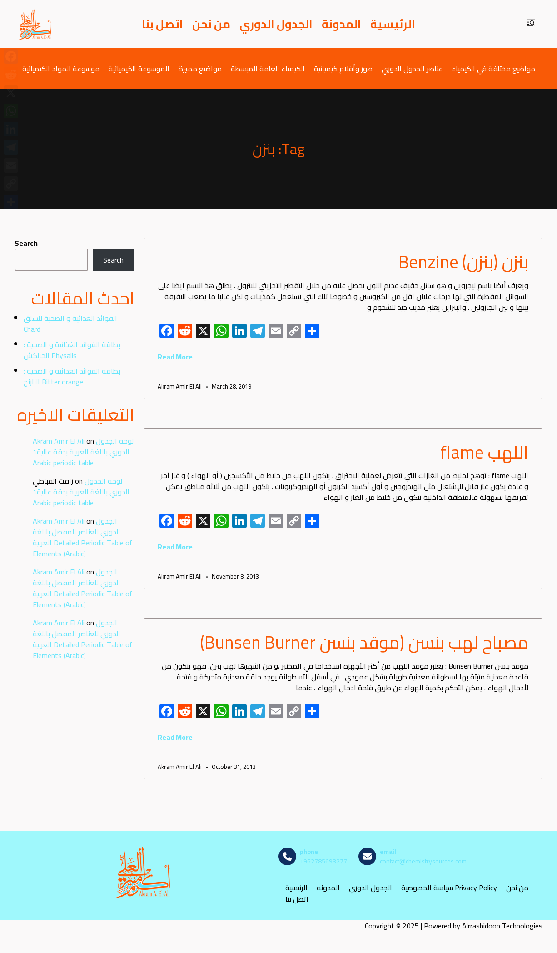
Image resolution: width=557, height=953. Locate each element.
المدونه (328, 887)
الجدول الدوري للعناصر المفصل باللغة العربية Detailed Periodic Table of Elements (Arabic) (83, 537)
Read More (175, 356)
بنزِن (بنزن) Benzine (463, 261)
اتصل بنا (162, 24)
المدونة (341, 24)
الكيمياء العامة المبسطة (268, 68)
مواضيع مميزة (200, 68)
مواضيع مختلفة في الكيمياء (493, 68)
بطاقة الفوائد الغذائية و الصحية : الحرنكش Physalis (72, 350)
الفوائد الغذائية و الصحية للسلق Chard (70, 323)
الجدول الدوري (276, 24)
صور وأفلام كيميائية (343, 68)
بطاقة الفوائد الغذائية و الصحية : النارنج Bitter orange (72, 376)
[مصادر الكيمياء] (35, 24)
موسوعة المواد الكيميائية (60, 68)
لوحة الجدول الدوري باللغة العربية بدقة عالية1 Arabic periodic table (83, 451)
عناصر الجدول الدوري (412, 68)
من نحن (211, 24)
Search (26, 243)
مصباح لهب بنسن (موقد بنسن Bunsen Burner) (364, 642)
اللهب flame (484, 452)
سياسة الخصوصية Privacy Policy (449, 887)
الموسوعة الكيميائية (139, 68)
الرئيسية (392, 24)
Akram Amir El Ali (59, 441)
